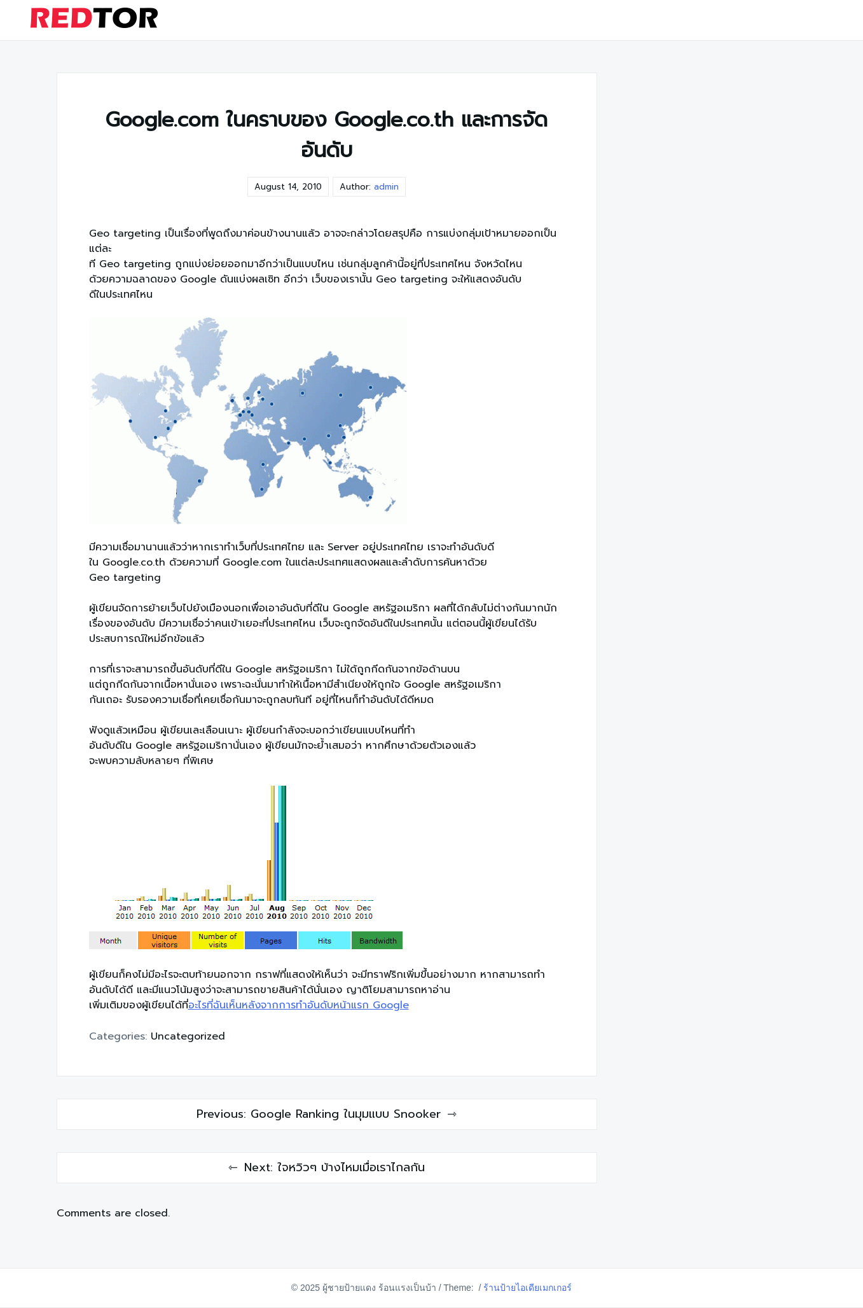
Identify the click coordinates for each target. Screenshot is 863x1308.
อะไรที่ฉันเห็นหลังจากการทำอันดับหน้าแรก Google (298, 1005)
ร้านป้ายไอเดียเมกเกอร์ (527, 1288)
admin (386, 187)
